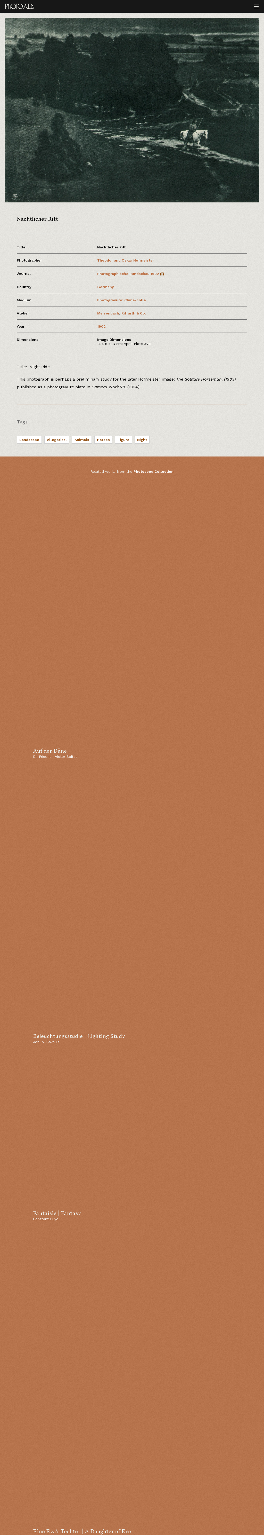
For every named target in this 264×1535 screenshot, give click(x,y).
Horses (103, 440)
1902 (101, 326)
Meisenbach (108, 313)
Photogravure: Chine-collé (121, 300)
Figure (123, 440)
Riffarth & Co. (133, 313)
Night (142, 440)
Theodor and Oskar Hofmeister (125, 260)
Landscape (29, 440)
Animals (82, 440)
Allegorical (57, 440)
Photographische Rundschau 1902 (130, 274)
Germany (105, 287)
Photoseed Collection (154, 471)
